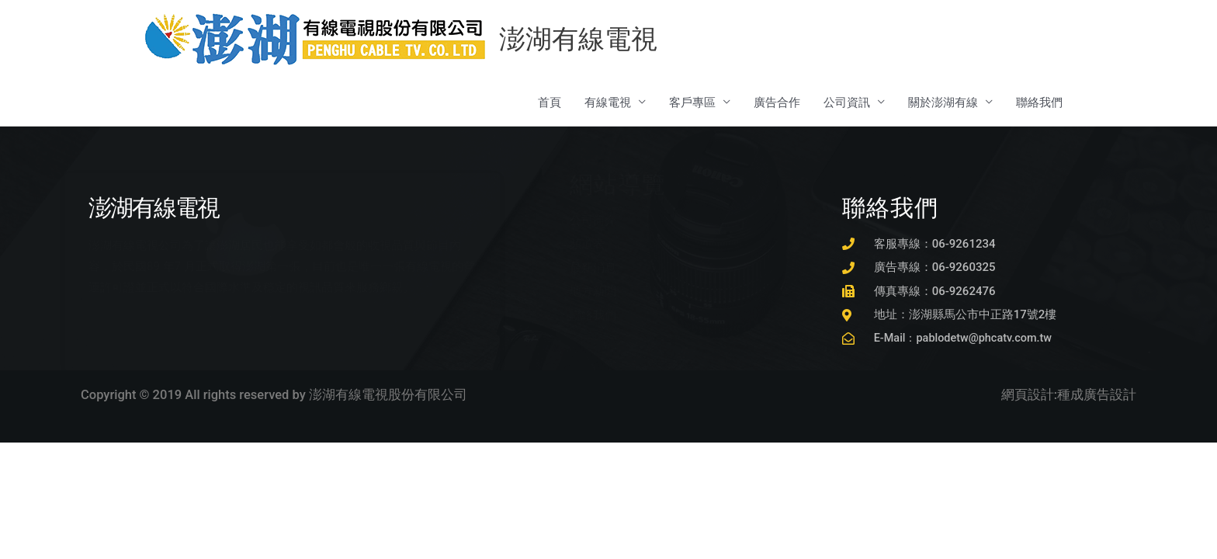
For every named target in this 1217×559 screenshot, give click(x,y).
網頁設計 (1027, 396)
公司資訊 (846, 103)
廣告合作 (777, 103)
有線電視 (607, 103)
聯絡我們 (1039, 103)
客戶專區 (692, 103)
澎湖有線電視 (581, 40)
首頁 (549, 103)
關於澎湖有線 (943, 103)
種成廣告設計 (1096, 396)
